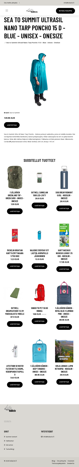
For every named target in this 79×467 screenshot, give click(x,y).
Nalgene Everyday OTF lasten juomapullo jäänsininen (39, 253)
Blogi (53, 461)
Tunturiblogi (10, 449)
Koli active (9, 445)
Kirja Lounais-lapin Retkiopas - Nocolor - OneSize (64, 369)
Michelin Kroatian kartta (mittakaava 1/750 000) (14, 253)
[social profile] (19, 3)
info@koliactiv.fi (69, 3)
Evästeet (71, 461)
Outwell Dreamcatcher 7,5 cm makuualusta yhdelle (14, 311)
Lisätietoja (12, 125)
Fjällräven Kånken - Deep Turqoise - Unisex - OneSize (40, 369)
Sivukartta (70, 463)
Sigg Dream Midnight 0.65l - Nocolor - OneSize (64, 195)
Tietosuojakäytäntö (59, 463)
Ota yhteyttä (61, 461)
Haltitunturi (10, 441)
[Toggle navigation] (7, 11)
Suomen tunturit (11, 437)
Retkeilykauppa (65, 11)
